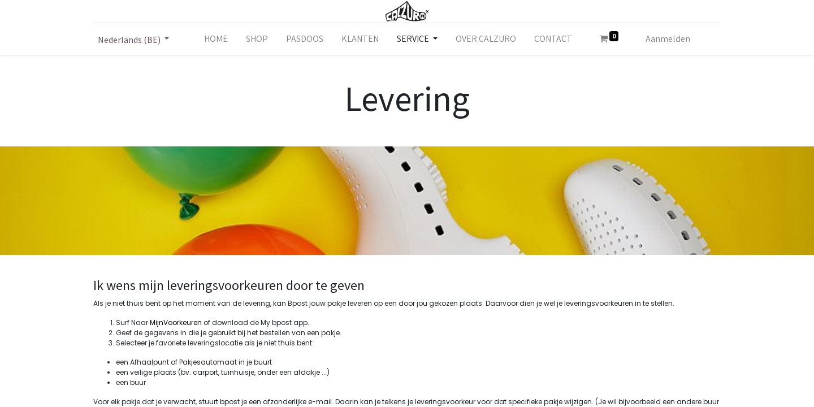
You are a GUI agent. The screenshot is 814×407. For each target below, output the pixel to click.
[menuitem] (216, 39)
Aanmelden (668, 39)
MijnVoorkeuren (176, 322)
